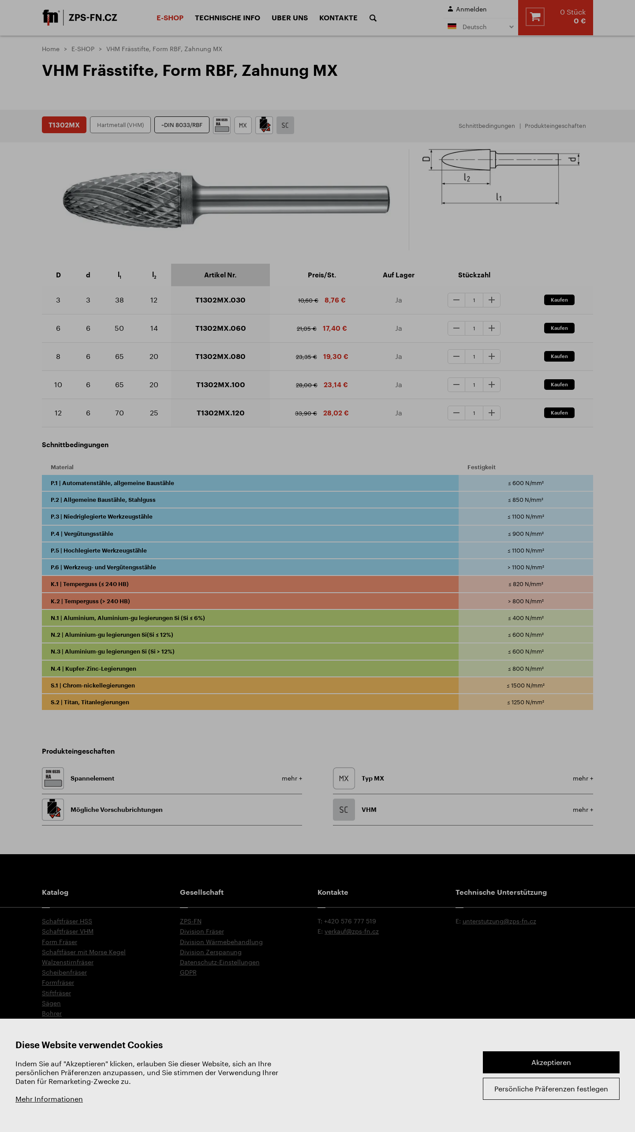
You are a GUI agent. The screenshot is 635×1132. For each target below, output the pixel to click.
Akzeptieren (551, 1062)
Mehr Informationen (49, 1099)
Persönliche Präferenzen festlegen (551, 1088)
